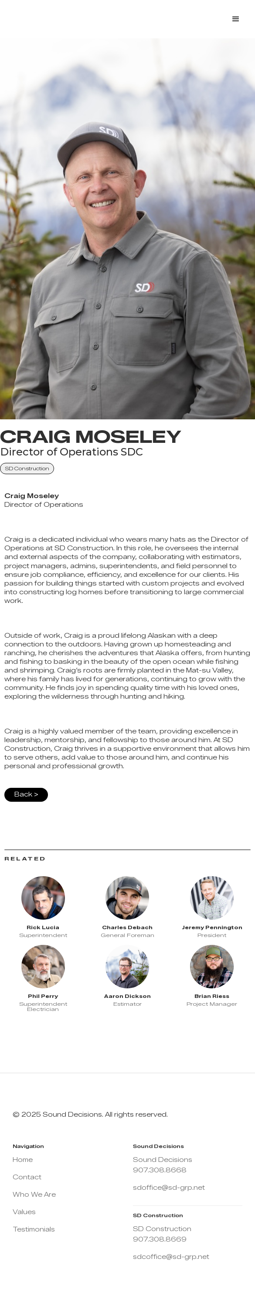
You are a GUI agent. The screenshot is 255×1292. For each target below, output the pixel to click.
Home (23, 1160)
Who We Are (34, 1194)
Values (24, 1212)
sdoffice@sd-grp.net (169, 1188)
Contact (27, 1177)
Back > (26, 794)
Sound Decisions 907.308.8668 (162, 1165)
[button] (235, 19)
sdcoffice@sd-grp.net (171, 1257)
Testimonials (34, 1229)
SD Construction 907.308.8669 (162, 1234)
